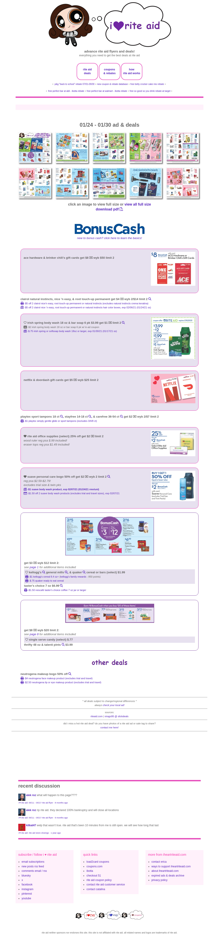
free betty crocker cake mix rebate (147, 84)
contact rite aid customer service (105, 884)
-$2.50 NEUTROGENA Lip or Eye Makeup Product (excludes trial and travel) (60, 682)
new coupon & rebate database (112, 84)
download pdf (109, 209)
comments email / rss (34, 870)
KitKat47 (31, 825)
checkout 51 (93, 875)
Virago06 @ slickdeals (116, 716)
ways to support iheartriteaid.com (171, 866)
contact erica (159, 861)
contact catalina (95, 889)
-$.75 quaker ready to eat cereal (44, 580)
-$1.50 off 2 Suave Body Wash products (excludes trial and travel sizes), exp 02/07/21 (72, 493)
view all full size (138, 204)
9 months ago (61, 817)
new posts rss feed (33, 866)
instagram (27, 889)
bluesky (26, 875)
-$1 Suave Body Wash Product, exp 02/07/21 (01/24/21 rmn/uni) (61, 489)
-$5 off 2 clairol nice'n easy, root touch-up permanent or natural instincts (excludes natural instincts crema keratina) (84, 303)
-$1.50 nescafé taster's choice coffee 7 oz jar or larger (55, 590)
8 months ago (61, 802)
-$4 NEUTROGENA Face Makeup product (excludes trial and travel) (56, 678)
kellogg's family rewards (73, 576)
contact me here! (109, 727)
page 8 (34, 634)
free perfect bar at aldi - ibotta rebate (66, 91)
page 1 (34, 567)
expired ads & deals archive (167, 875)
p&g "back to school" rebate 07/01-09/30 (74, 84)
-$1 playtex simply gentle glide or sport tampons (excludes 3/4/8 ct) (58, 421)
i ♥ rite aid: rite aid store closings (33, 833)
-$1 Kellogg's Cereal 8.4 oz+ (42, 576)
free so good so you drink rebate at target (150, 91)
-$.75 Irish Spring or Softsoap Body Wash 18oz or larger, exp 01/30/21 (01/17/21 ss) (70, 331)
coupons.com (94, 866)
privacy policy (159, 880)
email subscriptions (33, 861)
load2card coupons (97, 861)
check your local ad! (113, 705)
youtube (26, 898)
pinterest (27, 893)
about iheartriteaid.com (165, 870)
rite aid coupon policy (99, 880)
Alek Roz (31, 795)
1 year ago (56, 833)
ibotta (89, 870)
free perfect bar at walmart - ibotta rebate (107, 91)
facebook (27, 884)
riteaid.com (97, 716)
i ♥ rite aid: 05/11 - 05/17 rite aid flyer (35, 802)
